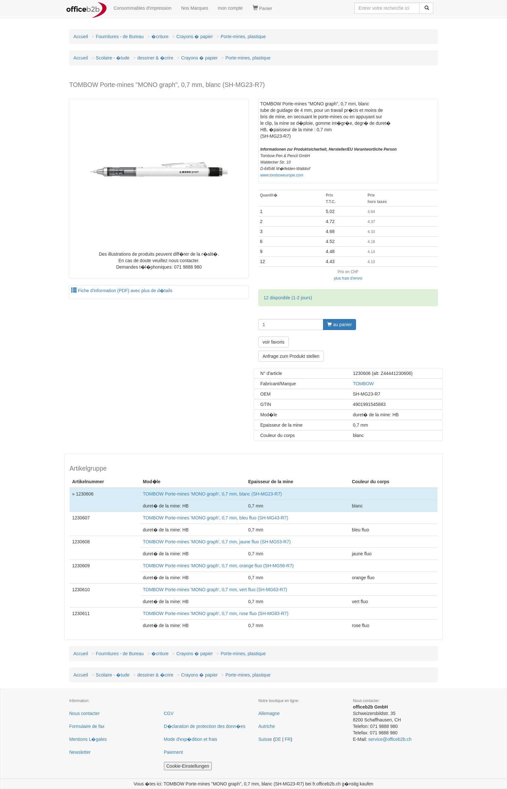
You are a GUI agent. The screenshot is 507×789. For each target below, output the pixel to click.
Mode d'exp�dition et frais (190, 739)
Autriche (266, 726)
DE (278, 739)
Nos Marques (194, 8)
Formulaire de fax (86, 726)
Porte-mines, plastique (243, 36)
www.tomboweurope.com (281, 175)
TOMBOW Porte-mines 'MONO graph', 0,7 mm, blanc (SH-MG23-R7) (212, 493)
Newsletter (80, 752)
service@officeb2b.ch (390, 739)
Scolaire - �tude (112, 57)
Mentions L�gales (88, 739)
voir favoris (274, 342)
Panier (262, 8)
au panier (339, 324)
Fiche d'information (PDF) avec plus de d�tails (121, 290)
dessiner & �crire (155, 57)
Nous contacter (84, 713)
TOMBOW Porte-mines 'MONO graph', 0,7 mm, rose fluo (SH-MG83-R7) (215, 613)
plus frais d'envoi (348, 278)
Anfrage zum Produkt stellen (291, 356)
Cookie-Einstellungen (188, 766)
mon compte (230, 8)
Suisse (265, 739)
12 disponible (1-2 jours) (288, 297)
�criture (159, 36)
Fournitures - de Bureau (120, 36)
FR (288, 739)
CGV (169, 713)
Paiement (173, 752)
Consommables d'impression (142, 8)
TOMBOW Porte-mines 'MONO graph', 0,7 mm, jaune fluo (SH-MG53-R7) (217, 541)
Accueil (80, 36)
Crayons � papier (194, 36)
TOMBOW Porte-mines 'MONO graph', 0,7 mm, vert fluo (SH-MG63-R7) (215, 589)
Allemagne (269, 713)
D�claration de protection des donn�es (204, 726)
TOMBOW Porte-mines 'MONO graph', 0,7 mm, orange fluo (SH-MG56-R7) (218, 565)
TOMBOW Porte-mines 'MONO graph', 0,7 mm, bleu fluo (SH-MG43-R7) (215, 517)
